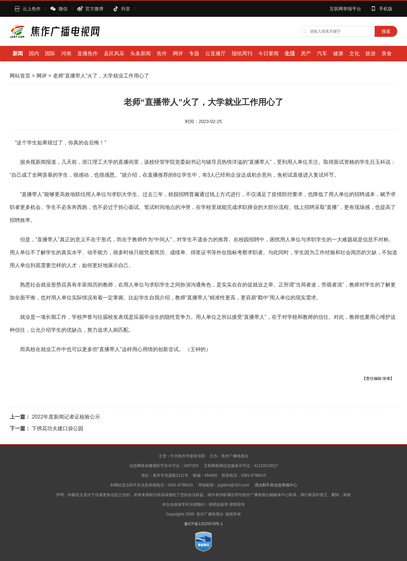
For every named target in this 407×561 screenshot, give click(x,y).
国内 (34, 53)
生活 (290, 53)
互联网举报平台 (345, 8)
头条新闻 (140, 53)
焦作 (162, 53)
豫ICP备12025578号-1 (203, 524)
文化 (354, 53)
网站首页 (20, 75)
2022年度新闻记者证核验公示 (66, 417)
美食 (386, 53)
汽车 (322, 53)
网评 (178, 53)
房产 (306, 53)
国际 (50, 53)
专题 (194, 53)
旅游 (370, 53)
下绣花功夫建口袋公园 (57, 428)
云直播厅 (215, 53)
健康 (338, 53)
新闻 (18, 53)
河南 (66, 53)
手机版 (385, 8)
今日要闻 (268, 53)
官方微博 (94, 8)
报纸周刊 (242, 53)
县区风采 (114, 53)
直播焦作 (87, 53)
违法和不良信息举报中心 (276, 485)
